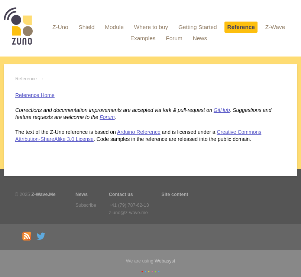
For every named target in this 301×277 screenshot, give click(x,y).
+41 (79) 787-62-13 (129, 205)
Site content (174, 194)
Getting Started (197, 27)
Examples (143, 38)
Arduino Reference (139, 132)
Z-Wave (275, 27)
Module (114, 27)
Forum (174, 38)
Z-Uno (60, 27)
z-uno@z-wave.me (128, 212)
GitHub (222, 110)
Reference (241, 27)
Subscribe (85, 205)
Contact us (121, 194)
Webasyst (165, 261)
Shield (87, 27)
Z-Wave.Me (43, 194)
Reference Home (35, 95)
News (200, 38)
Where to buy (151, 27)
